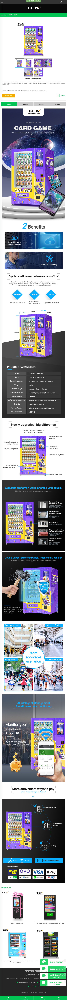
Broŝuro (63, 95)
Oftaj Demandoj (34, 978)
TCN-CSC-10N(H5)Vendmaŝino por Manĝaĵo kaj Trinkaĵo (50, 923)
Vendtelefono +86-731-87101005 (27, 982)
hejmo (7, 978)
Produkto (12, 978)
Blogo (45, 992)
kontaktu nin (8, 95)
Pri (17, 978)
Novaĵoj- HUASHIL (24, 978)
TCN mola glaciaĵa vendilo (16, 923)
